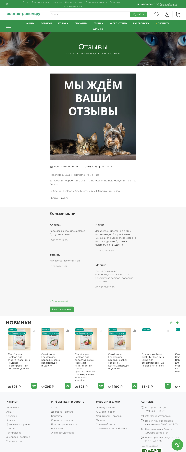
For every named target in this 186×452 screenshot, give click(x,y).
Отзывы (98, 29)
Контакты (57, 2)
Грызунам (81, 23)
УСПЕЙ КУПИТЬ (118, 23)
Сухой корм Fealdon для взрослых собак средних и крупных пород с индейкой (125, 360)
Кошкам (63, 23)
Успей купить (14, 440)
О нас (25, 2)
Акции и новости (106, 411)
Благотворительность (96, 2)
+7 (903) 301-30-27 (146, 4)
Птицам (98, 23)
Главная (70, 53)
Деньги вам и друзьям (109, 415)
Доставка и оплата (40, 2)
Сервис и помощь (73, 2)
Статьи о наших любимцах (111, 428)
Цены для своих (105, 407)
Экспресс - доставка (18, 436)
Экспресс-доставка (72, 6)
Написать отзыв (61, 309)
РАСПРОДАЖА (141, 23)
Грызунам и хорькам (18, 423)
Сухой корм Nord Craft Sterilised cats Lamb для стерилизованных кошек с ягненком (160, 362)
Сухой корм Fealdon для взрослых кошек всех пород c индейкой (53, 360)
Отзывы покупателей (93, 53)
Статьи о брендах (106, 423)
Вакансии (115, 2)
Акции (30, 23)
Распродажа (13, 432)
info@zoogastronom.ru (158, 415)
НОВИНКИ (12, 407)
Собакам (46, 23)
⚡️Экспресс (162, 23)
